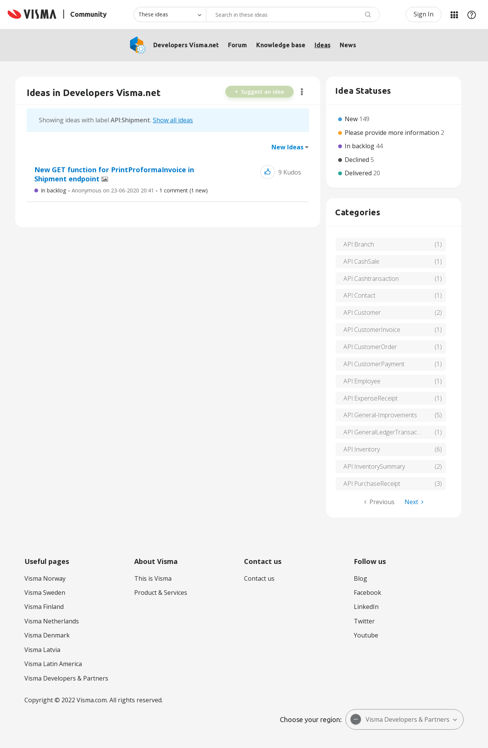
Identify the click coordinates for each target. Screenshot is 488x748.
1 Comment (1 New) (183, 190)
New (352, 119)
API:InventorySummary (374, 466)
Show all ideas (173, 120)
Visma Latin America (53, 664)
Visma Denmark (47, 635)
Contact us (259, 578)
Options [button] (302, 92)
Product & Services (160, 592)
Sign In (423, 14)
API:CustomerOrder (370, 347)
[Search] (293, 14)
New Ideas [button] (287, 147)
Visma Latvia (42, 649)
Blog (360, 578)
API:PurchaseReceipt (372, 483)
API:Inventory (362, 449)
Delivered (359, 173)
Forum (237, 45)
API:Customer (362, 312)
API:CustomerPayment (374, 364)
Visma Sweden (44, 592)
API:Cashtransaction (371, 278)
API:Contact (360, 295)
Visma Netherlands (51, 621)
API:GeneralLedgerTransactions (387, 432)
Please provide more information (393, 132)
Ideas (323, 45)
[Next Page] (414, 502)
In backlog (53, 190)
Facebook (367, 592)
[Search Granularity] (169, 14)
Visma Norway (45, 578)
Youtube (366, 635)
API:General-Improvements (380, 415)
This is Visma (153, 578)
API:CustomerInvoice (372, 329)
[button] (267, 172)
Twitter (364, 621)
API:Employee (362, 381)
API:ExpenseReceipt (371, 398)
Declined (358, 159)
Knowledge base (280, 45)
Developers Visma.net (186, 45)
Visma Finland (44, 606)
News (348, 45)
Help (471, 14)
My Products (454, 14)
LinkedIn (366, 606)
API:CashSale (361, 261)
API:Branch (359, 244)
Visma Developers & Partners (66, 678)
